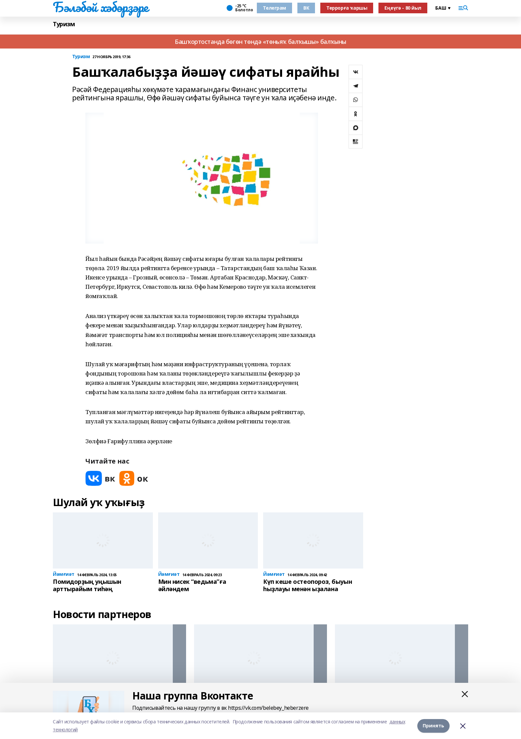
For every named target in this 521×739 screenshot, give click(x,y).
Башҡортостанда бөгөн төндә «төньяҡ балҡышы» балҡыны (260, 42)
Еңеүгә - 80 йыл (402, 8)
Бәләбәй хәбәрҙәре (100, 7)
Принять (433, 725)
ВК (306, 8)
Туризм (64, 24)
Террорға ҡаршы (346, 8)
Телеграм (274, 8)
